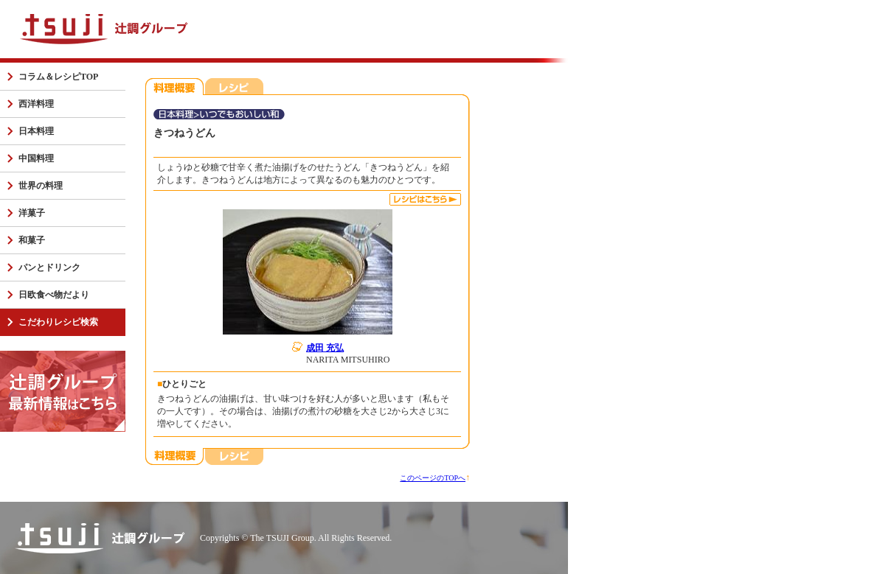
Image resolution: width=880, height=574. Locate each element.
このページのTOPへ (432, 478)
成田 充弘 (325, 348)
